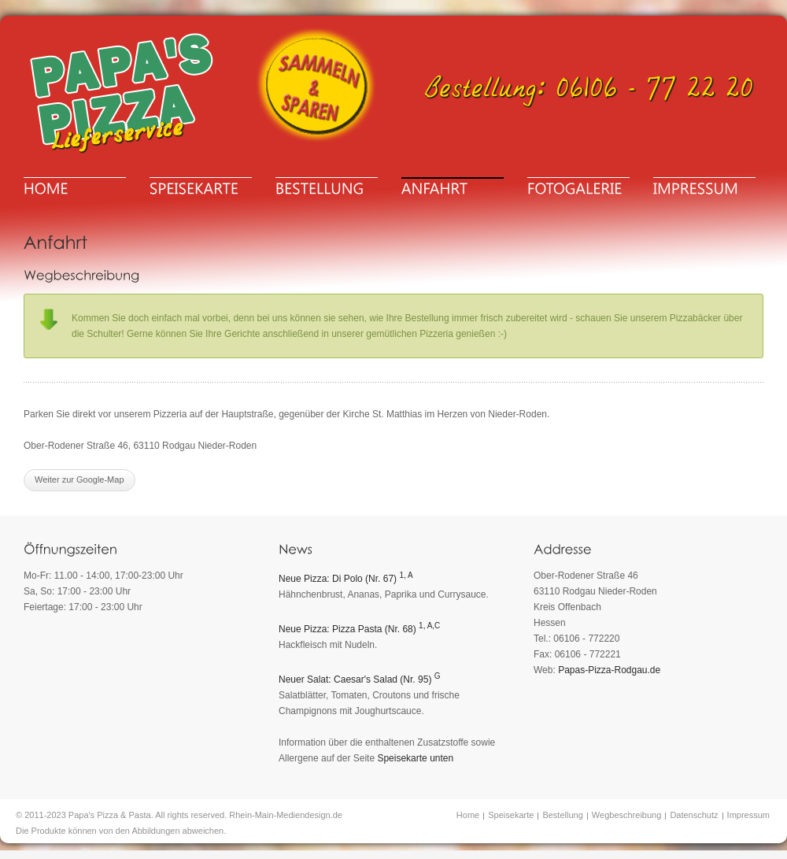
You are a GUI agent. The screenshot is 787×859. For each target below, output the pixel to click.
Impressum (748, 815)
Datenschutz (694, 815)
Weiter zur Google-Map (79, 479)
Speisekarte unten (415, 758)
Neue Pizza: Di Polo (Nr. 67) (346, 578)
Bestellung (562, 815)
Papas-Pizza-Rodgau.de (609, 670)
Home (467, 815)
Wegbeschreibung (626, 815)
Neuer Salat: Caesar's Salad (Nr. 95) (360, 679)
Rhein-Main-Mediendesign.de (285, 815)
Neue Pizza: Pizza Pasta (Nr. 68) (359, 629)
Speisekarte (511, 815)
